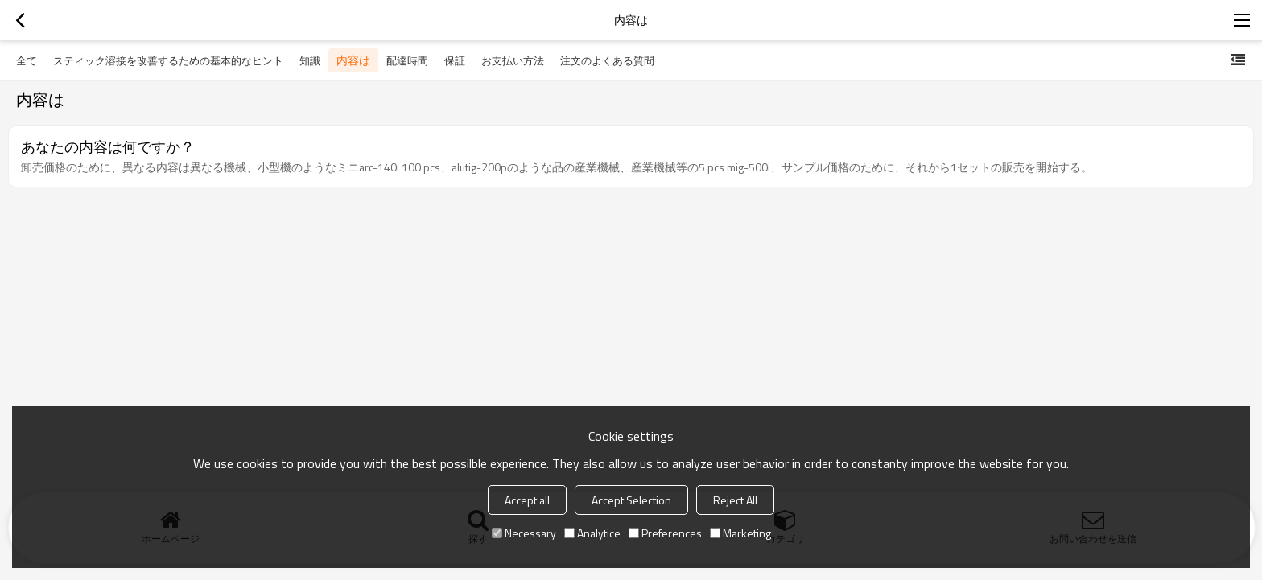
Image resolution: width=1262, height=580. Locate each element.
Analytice (592, 532)
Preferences (665, 532)
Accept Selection (631, 500)
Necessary (524, 532)
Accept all (527, 500)
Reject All (735, 500)
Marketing (740, 532)
